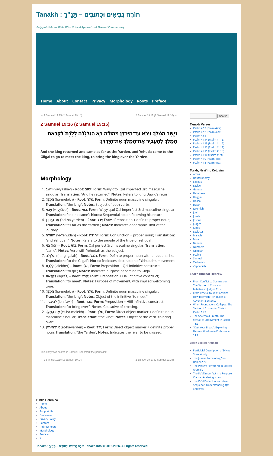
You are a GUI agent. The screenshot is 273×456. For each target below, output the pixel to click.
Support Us (46, 411)
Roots (142, 101)
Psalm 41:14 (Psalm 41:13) (208, 139)
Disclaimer (46, 415)
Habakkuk (199, 193)
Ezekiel (197, 185)
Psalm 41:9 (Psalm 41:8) (207, 159)
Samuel (73, 352)
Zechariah (199, 262)
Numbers (198, 247)
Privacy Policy (48, 419)
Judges (197, 224)
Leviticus (198, 231)
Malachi (197, 235)
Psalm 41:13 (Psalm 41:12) (208, 143)
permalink (100, 352)
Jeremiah (198, 208)
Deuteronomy (201, 178)
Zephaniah (199, 266)
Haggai (197, 197)
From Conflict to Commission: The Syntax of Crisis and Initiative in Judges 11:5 (210, 285)
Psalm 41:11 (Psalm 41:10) (208, 151)
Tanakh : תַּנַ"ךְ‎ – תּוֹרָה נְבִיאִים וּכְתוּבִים (88, 14)
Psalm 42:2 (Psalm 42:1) (207, 132)
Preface (159, 101)
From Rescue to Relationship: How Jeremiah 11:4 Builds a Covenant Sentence (210, 296)
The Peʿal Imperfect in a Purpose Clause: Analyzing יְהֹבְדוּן (212, 375)
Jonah (196, 216)
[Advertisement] (136, 65)
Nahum (197, 243)
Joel (195, 212)
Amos (196, 174)
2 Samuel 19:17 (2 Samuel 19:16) (156, 115)
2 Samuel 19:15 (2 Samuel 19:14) (61, 115)
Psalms (197, 254)
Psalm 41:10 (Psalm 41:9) (208, 155)
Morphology (121, 101)
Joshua (197, 220)
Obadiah (198, 251)
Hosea (197, 201)
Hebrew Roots (48, 427)
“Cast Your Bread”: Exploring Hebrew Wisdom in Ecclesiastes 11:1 (212, 331)
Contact (79, 101)
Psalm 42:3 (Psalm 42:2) (207, 128)
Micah (196, 239)
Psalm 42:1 (199, 136)
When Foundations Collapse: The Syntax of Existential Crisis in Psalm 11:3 (212, 308)
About (62, 101)
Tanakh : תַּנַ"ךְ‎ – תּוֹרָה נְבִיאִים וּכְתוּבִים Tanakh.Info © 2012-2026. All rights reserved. (92, 446)
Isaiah (196, 205)
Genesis (198, 189)
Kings (196, 228)
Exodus (197, 182)
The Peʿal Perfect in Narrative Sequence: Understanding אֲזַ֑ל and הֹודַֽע (211, 385)
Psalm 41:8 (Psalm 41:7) (207, 162)
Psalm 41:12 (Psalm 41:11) (208, 147)
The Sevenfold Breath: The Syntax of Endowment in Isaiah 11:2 (211, 319)
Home (46, 101)
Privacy (98, 101)
